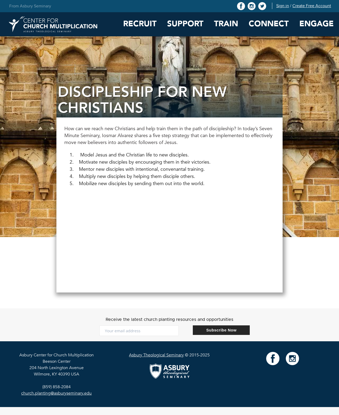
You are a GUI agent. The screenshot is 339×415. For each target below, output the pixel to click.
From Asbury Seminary (30, 6)
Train (226, 23)
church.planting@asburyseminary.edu (56, 393)
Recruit (140, 23)
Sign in (282, 5)
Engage (316, 23)
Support (185, 23)
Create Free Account (311, 5)
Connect (269, 23)
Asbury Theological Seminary (156, 355)
